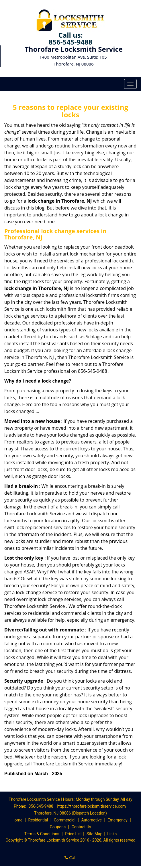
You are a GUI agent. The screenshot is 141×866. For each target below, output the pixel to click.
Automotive (91, 820)
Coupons (58, 827)
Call (70, 857)
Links (112, 834)
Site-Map (94, 834)
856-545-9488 (71, 42)
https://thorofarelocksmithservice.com (91, 806)
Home (16, 820)
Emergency (117, 820)
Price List (73, 834)
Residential (38, 820)
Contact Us (81, 827)
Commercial (64, 820)
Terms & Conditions (41, 834)
